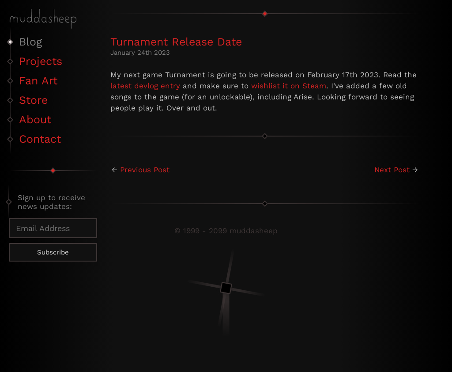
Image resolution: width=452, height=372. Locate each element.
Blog (30, 41)
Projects (40, 61)
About (35, 119)
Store (33, 100)
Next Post (392, 169)
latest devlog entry (145, 85)
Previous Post (145, 169)
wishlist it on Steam (288, 85)
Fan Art (38, 80)
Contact (40, 139)
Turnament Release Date (176, 41)
